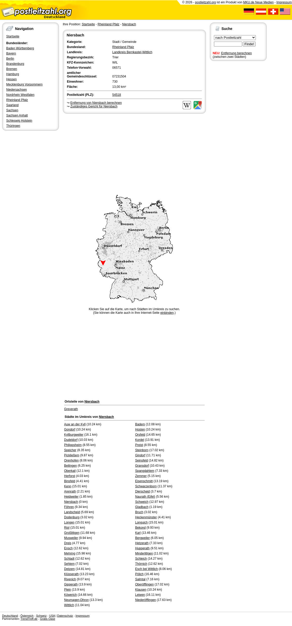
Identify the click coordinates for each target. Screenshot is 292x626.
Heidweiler (71, 496)
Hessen (11, 79)
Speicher (70, 450)
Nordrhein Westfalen (20, 95)
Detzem (69, 569)
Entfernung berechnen (236, 53)
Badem (140, 424)
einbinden (167, 313)
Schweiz (41, 615)
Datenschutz (65, 615)
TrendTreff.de (28, 618)
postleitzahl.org (205, 2)
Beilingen (70, 465)
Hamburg (12, 74)
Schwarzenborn (146, 486)
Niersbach (129, 24)
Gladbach (141, 507)
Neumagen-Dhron (76, 600)
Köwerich (70, 595)
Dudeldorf (71, 440)
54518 (116, 95)
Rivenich (70, 579)
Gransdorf (142, 465)
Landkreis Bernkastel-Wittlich (132, 52)
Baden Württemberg (20, 48)
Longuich (141, 522)
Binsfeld (69, 481)
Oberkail (70, 471)
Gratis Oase (47, 618)
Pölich (139, 574)
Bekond (140, 527)
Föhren (69, 507)
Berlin (10, 58)
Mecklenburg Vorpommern (24, 84)
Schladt (69, 558)
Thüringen (13, 126)
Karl (138, 533)
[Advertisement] (134, 153)
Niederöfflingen (145, 600)
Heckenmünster (146, 517)
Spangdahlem (144, 471)
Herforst (69, 476)
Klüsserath (71, 574)
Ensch (68, 548)
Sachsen (12, 110)
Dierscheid (142, 491)
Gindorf (140, 455)
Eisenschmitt (144, 481)
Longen (69, 522)
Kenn (67, 486)
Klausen (140, 589)
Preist (139, 445)
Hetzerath (142, 543)
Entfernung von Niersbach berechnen (96, 103)
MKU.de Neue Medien (258, 2)
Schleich (141, 558)
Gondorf (69, 429)
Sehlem (69, 564)
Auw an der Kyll (75, 424)
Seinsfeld (141, 460)
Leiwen (140, 595)
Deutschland (10, 615)
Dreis (67, 543)
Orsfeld (140, 434)
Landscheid (72, 512)
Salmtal (140, 579)
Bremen (11, 69)
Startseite (12, 36)
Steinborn (141, 450)
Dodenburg (71, 517)
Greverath (71, 409)
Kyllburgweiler (73, 434)
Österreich (27, 615)
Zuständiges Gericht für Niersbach (93, 106)
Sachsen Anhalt (17, 115)
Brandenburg (15, 64)
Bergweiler (142, 538)
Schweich (141, 502)
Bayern (11, 53)
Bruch (139, 512)
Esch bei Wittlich (146, 569)
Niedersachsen (16, 89)
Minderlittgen (144, 553)
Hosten (140, 429)
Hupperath (142, 548)
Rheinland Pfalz (17, 100)
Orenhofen (71, 460)
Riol (67, 527)
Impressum (284, 2)
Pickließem (71, 455)
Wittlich (69, 605)
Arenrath (70, 491)
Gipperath (71, 584)
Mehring (69, 553)
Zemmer (141, 476)
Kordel (139, 440)
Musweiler (71, 538)
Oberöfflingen (144, 584)
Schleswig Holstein (19, 120)
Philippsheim (73, 445)
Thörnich (141, 564)
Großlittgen (71, 533)
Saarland (12, 105)
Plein (67, 589)
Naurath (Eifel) (145, 496)
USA (52, 615)
